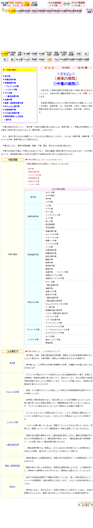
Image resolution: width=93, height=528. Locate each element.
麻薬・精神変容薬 (12, 466)
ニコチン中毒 (12, 422)
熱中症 (12, 487)
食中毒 (12, 363)
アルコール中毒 (12, 392)
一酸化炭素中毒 (12, 445)
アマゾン (66, 73)
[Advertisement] (47, 32)
